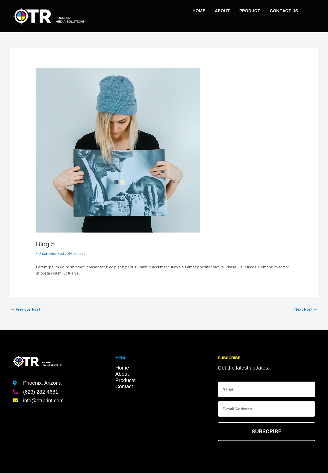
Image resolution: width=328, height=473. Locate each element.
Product (247, 10)
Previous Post (25, 309)
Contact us (283, 10)
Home (194, 10)
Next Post (305, 309)
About (218, 10)
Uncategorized (51, 253)
